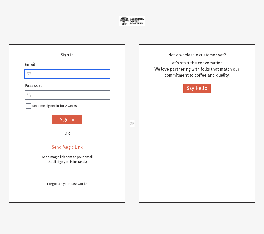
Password (34, 85)
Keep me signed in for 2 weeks (54, 106)
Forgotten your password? (67, 184)
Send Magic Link (67, 147)
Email (30, 64)
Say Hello (197, 88)
